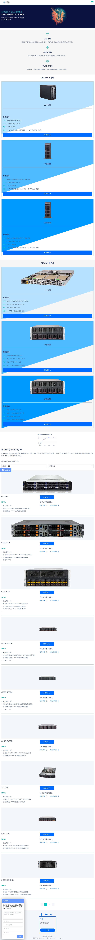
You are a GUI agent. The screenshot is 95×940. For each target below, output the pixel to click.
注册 (47, 930)
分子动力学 (11, 461)
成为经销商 (53, 505)
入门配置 (47, 105)
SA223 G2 (5, 787)
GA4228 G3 (5, 592)
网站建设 (44, 936)
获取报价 (46, 135)
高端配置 (47, 223)
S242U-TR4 (5, 834)
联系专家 (42, 505)
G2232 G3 (4, 496)
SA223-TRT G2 (6, 741)
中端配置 (47, 164)
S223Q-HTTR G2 (7, 692)
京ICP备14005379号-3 (52, 938)
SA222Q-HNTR (6, 643)
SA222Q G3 (5, 543)
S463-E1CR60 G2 (7, 880)
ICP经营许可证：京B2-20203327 (39, 938)
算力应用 (4, 461)
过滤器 (6, 466)
